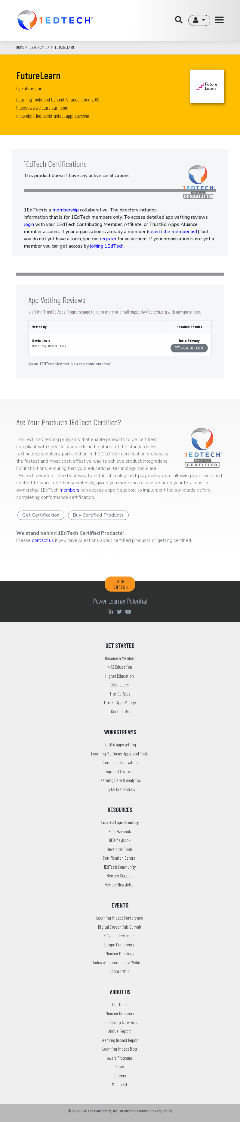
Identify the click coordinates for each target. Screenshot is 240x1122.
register (108, 239)
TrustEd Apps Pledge (119, 702)
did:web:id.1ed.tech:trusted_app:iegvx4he (52, 115)
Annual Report (119, 1031)
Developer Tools (119, 849)
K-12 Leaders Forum (119, 935)
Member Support (119, 875)
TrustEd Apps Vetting (119, 744)
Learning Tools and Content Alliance (47, 99)
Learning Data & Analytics (119, 780)
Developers (119, 684)
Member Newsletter (119, 884)
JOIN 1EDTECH (120, 584)
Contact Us (119, 711)
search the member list (173, 231)
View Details (189, 347)
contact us (43, 540)
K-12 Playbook (120, 831)
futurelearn (64, 47)
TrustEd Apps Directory (120, 822)
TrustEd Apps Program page (66, 311)
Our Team (119, 1004)
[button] (199, 20)
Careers (119, 1075)
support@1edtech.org (148, 311)
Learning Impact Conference (119, 917)
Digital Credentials (119, 789)
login (29, 224)
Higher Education (119, 676)
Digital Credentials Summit (119, 927)
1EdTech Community (120, 867)
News (119, 1066)
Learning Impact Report (119, 1040)
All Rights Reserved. (134, 1110)
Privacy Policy (161, 1110)
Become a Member (119, 658)
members (69, 490)
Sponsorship (119, 971)
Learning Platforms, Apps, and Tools (119, 753)
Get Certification (41, 515)
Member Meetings (120, 953)
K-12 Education (119, 667)
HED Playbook (119, 840)
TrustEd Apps (119, 693)
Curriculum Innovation (120, 762)
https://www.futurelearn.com (42, 107)
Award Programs (119, 1058)
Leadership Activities (120, 1022)
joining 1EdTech (107, 246)
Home (20, 47)
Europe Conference (119, 944)
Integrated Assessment (120, 771)
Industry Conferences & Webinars (119, 962)
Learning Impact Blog (119, 1049)
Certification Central (119, 858)
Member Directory (120, 1013)
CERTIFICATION (39, 47)
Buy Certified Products (98, 515)
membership (65, 210)
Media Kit (119, 1084)
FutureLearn (32, 88)
